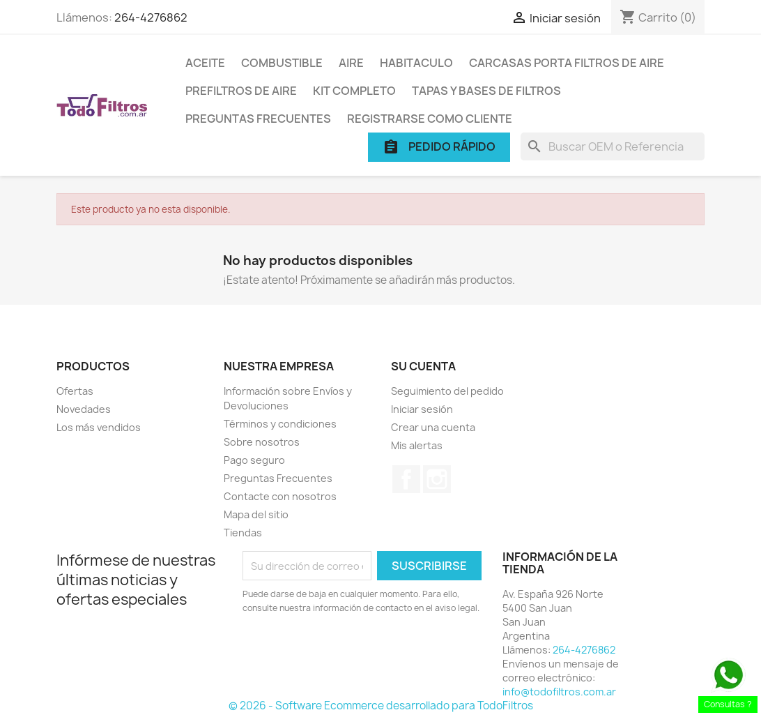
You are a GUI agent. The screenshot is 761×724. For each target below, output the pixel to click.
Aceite (205, 62)
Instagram (437, 479)
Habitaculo (416, 62)
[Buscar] (613, 146)
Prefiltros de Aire (241, 90)
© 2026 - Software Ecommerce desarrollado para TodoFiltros (381, 705)
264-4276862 (150, 17)
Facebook (406, 479)
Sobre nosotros (262, 441)
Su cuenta (423, 366)
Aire (351, 62)
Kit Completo (354, 90)
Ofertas (74, 391)
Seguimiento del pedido (447, 391)
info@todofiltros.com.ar (559, 691)
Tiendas (243, 532)
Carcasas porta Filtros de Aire (566, 62)
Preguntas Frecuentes (258, 118)
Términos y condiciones (280, 423)
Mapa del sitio (256, 514)
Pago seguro (254, 460)
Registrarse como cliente (429, 118)
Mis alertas (417, 445)
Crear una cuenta (433, 427)
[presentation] (359, 653)
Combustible (282, 62)
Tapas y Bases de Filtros (486, 90)
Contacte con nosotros (280, 496)
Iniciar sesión (422, 409)
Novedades (83, 409)
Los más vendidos (98, 427)
